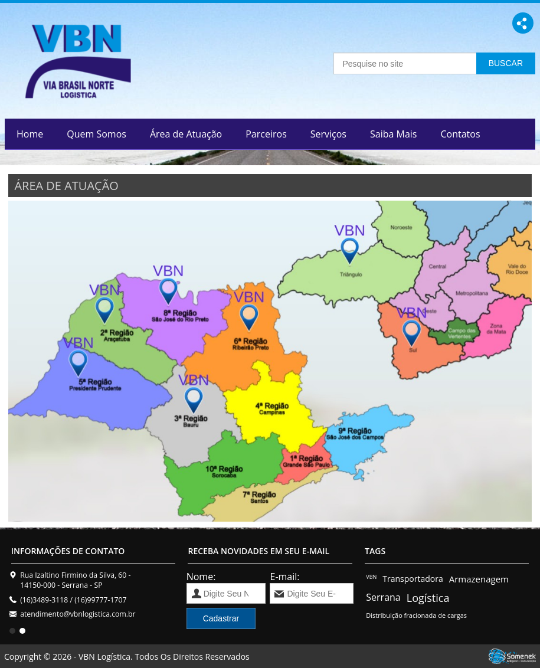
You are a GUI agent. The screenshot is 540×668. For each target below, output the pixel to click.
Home (30, 133)
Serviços (328, 133)
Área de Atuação (186, 133)
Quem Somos (96, 133)
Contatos (460, 133)
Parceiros (266, 133)
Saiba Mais (393, 133)
